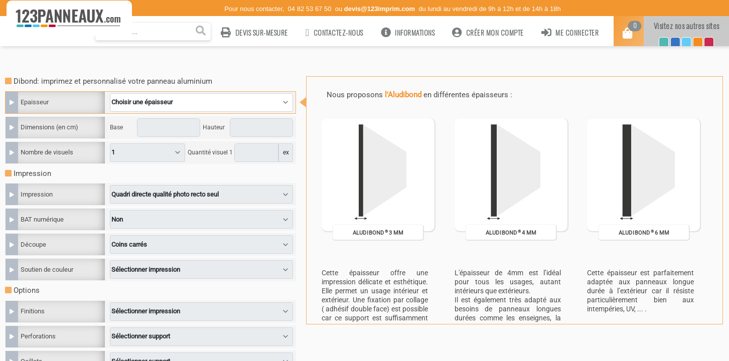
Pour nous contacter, (255, 9)
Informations (408, 32)
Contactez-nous (334, 32)
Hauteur (214, 127)
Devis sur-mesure (254, 32)
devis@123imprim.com (379, 9)
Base (116, 127)
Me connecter (570, 32)
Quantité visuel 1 (210, 152)
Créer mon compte (488, 32)
